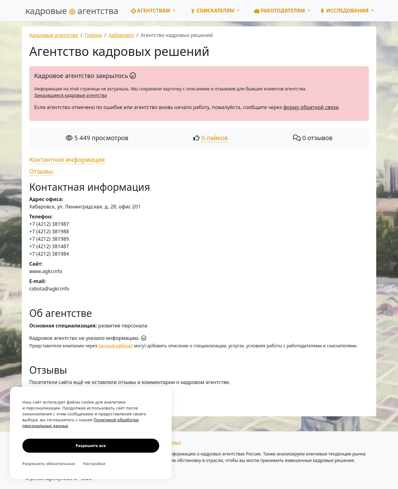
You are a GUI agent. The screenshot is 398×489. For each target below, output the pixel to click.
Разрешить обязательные (48, 463)
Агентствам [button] (151, 10)
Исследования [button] (345, 10)
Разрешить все (91, 445)
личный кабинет (115, 346)
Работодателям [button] (280, 10)
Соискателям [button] (213, 10)
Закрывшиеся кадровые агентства (70, 95)
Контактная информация (67, 159)
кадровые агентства (71, 10)
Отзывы (41, 171)
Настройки (94, 463)
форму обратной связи (311, 107)
